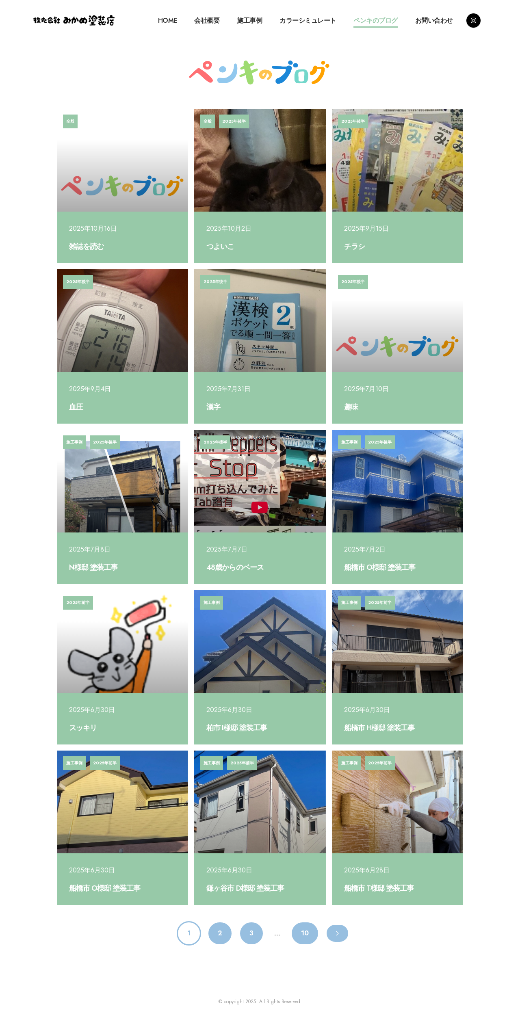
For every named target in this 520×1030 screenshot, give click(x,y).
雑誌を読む (86, 246)
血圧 (76, 407)
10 (305, 933)
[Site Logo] (74, 20)
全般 (70, 121)
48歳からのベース (234, 567)
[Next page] (337, 933)
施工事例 (249, 20)
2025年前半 (78, 602)
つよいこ (220, 246)
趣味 (351, 407)
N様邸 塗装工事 (93, 567)
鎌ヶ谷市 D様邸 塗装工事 (245, 888)
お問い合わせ (434, 20)
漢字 (213, 407)
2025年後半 (234, 121)
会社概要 (206, 20)
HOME (167, 20)
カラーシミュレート (308, 20)
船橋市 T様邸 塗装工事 (379, 888)
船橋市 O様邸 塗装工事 (379, 567)
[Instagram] (473, 20)
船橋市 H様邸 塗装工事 (379, 728)
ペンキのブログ (375, 20)
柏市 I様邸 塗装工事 (236, 728)
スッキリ (83, 728)
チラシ (354, 246)
